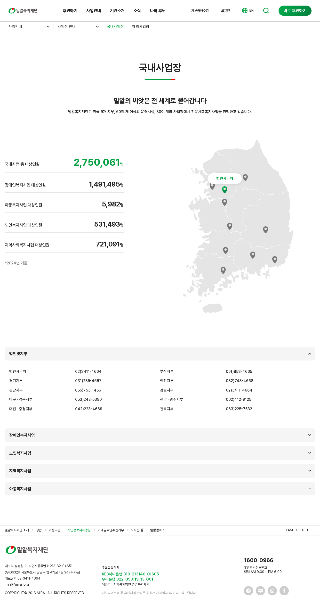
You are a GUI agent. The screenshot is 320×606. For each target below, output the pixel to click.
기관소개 (117, 10)
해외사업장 (140, 26)
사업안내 (93, 10)
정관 (39, 530)
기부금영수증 (200, 11)
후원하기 (70, 10)
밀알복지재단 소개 (17, 530)
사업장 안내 (67, 26)
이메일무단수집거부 (111, 530)
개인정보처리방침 (79, 530)
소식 (137, 10)
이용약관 (54, 530)
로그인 (225, 10)
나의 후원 (158, 10)
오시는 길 (137, 530)
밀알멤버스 (157, 530)
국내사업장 (115, 26)
